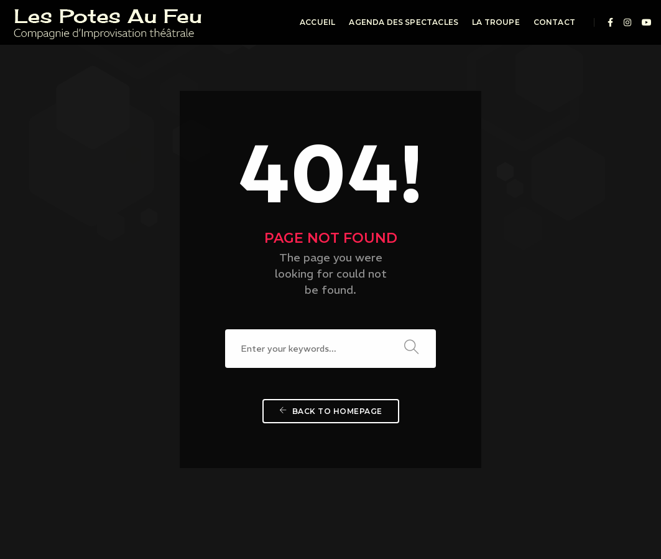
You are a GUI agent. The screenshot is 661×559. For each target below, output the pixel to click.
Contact (554, 22)
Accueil (317, 22)
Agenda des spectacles (403, 22)
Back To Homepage (330, 373)
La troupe (496, 22)
